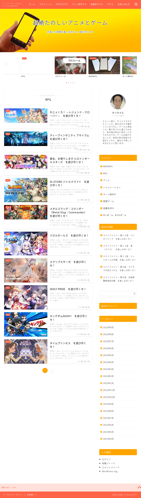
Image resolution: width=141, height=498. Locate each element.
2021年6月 (108, 424)
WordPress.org (109, 471)
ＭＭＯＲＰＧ (62, 4)
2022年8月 (108, 334)
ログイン (106, 459)
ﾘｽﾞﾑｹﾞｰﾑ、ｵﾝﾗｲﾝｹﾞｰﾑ (114, 215)
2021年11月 (109, 390)
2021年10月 (109, 397)
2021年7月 (108, 417)
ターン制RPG (109, 194)
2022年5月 (108, 355)
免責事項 (30, 495)
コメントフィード (111, 467)
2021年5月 (108, 431)
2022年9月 (108, 327)
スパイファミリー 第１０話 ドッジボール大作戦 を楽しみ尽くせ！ (119, 258)
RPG (105, 173)
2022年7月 (108, 341)
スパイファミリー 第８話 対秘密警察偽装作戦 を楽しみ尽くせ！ (119, 279)
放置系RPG (108, 208)
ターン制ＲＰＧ (79, 4)
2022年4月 (108, 362)
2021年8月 (108, 410)
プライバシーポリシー (14, 495)
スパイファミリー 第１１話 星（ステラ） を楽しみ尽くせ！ (118, 247)
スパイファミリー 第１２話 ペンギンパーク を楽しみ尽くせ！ (119, 237)
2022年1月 (108, 383)
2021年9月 (108, 403)
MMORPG (108, 166)
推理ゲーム (108, 201)
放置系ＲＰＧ (97, 4)
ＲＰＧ (110, 4)
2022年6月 (108, 348)
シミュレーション (112, 187)
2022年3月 (108, 369)
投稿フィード (108, 463)
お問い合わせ (124, 4)
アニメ (106, 180)
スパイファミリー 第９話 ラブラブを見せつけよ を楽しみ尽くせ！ (119, 268)
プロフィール (45, 4)
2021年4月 (108, 438)
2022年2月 (108, 376)
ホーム (32, 4)
